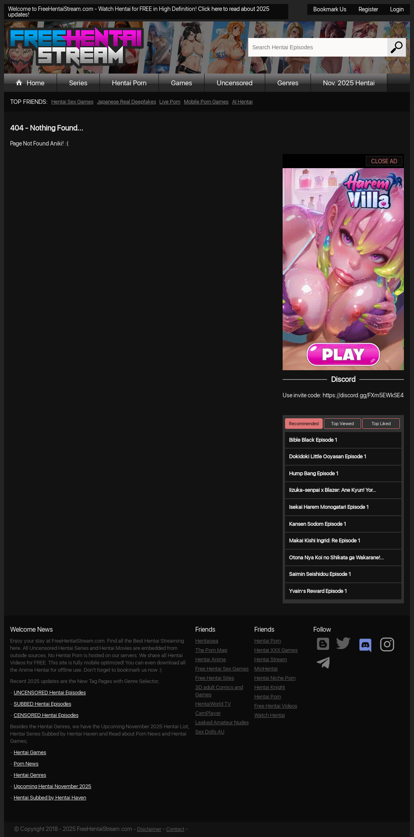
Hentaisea (206, 641)
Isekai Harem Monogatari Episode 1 (329, 507)
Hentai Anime (210, 659)
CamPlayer (208, 713)
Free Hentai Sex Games (222, 669)
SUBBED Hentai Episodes (42, 704)
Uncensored (235, 83)
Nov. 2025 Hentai (349, 83)
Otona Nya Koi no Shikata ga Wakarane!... (336, 557)
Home (35, 83)
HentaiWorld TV (213, 704)
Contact (175, 829)
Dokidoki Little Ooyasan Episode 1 (327, 456)
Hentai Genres (30, 775)
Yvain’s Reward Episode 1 (318, 591)
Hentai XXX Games (276, 650)
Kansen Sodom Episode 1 (317, 524)
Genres (287, 83)
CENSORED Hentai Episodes (46, 715)
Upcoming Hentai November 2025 (52, 786)
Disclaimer (149, 829)
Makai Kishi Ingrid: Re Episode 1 (324, 541)
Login (397, 9)
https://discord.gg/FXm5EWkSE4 (363, 395)
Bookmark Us (329, 9)
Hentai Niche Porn (275, 678)
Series (78, 83)
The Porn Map (211, 650)
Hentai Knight (269, 687)
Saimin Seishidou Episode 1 (320, 574)
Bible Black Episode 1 (313, 440)
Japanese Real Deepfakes (126, 102)
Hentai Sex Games (72, 102)
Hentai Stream (270, 659)
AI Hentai (242, 102)
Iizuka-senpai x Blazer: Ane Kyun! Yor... (332, 490)
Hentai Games (30, 752)
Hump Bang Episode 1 (313, 473)
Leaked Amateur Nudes (222, 722)
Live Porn (169, 102)
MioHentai (266, 669)
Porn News (26, 764)
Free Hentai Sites (214, 678)
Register (368, 9)
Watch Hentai (269, 715)
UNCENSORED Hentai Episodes (50, 692)
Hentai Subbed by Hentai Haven (50, 798)
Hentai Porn (129, 83)
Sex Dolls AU (209, 732)
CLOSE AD (384, 161)
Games (181, 83)
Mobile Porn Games (206, 102)
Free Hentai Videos (275, 706)
